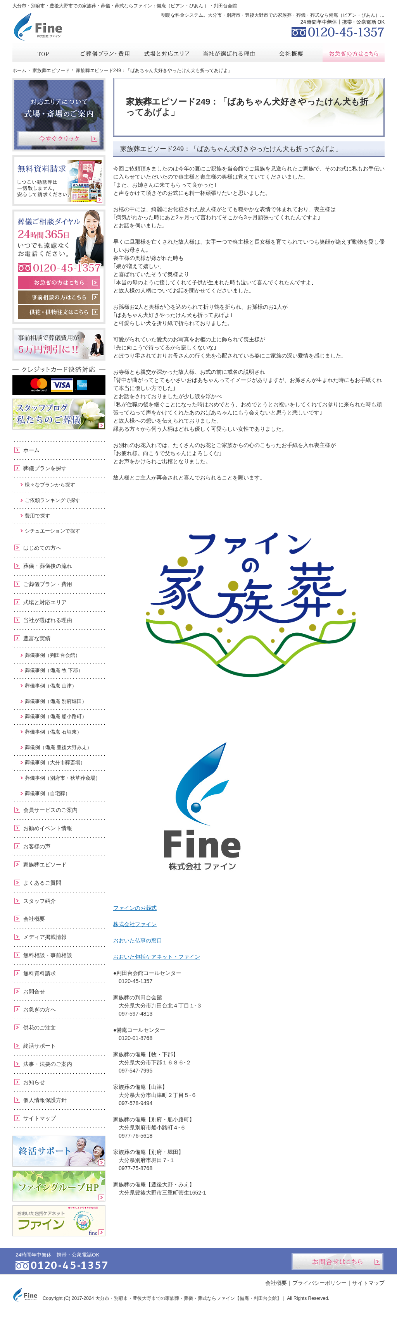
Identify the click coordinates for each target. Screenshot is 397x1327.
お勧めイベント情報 (47, 828)
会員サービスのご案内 (50, 810)
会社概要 (34, 919)
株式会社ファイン (135, 924)
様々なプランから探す (50, 485)
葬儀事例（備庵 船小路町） (56, 716)
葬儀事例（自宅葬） (47, 793)
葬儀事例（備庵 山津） (51, 686)
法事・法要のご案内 (47, 1064)
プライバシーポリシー (319, 1283)
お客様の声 (36, 846)
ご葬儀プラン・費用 (47, 584)
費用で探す (37, 516)
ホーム (31, 450)
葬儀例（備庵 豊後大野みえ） (58, 747)
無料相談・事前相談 (47, 955)
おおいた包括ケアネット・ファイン (156, 957)
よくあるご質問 (42, 883)
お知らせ (34, 1082)
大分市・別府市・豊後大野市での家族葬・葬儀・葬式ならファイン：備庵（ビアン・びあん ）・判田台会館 (124, 6)
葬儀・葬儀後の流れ (47, 566)
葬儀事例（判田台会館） (52, 655)
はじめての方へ (42, 548)
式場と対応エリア (45, 602)
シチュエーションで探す (52, 531)
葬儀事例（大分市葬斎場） (55, 762)
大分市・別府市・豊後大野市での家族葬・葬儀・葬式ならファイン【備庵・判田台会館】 (188, 1298)
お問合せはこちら (337, 1261)
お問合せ (34, 991)
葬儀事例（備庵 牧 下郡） (54, 670)
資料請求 (326, 5)
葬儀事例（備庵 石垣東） (53, 732)
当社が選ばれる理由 (47, 620)
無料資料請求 (39, 973)
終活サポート (39, 1046)
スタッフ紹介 (39, 901)
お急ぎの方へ (39, 1009)
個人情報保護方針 (45, 1100)
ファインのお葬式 (135, 908)
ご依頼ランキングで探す (52, 500)
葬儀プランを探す (45, 468)
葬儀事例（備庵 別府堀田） (56, 701)
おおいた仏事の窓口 (137, 940)
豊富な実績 (36, 638)
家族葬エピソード (45, 864)
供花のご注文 (39, 1027)
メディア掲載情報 (45, 937)
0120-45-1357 (338, 27)
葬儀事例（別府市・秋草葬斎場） (62, 778)
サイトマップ (39, 1118)
